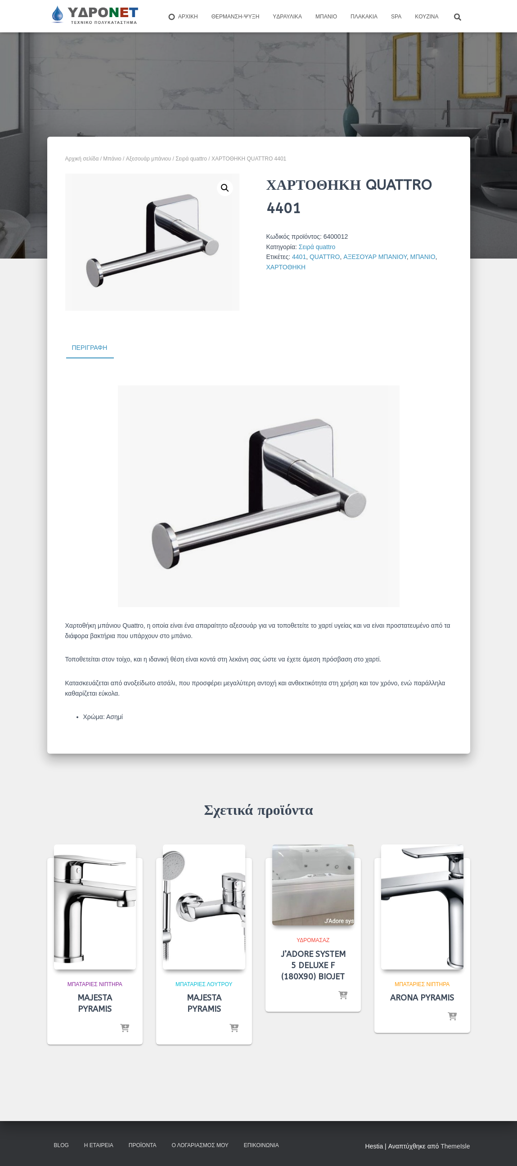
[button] (225, 188)
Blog (61, 1145)
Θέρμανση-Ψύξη (235, 16)
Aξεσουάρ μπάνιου (148, 159)
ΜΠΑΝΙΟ (423, 256)
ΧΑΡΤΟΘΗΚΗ (286, 267)
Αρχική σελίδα (82, 159)
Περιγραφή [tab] (90, 347)
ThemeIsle (455, 1146)
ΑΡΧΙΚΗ (182, 17)
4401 (299, 256)
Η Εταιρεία (98, 1145)
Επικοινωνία (261, 1145)
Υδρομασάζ (313, 940)
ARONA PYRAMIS (422, 998)
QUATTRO (325, 256)
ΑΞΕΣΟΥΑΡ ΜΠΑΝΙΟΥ (375, 256)
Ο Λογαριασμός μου (199, 1145)
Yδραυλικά (287, 16)
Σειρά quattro (191, 159)
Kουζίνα (426, 16)
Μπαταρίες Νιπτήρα (94, 984)
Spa (396, 16)
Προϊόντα (143, 1145)
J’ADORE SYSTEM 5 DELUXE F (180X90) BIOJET (313, 965)
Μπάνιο (326, 16)
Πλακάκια (364, 16)
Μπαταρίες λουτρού (204, 984)
